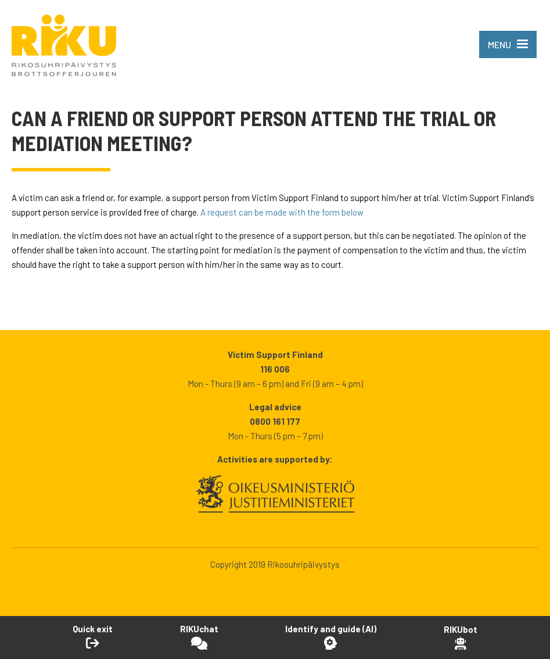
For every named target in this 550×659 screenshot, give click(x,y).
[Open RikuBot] (460, 637)
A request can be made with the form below (282, 212)
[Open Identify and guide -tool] (330, 637)
